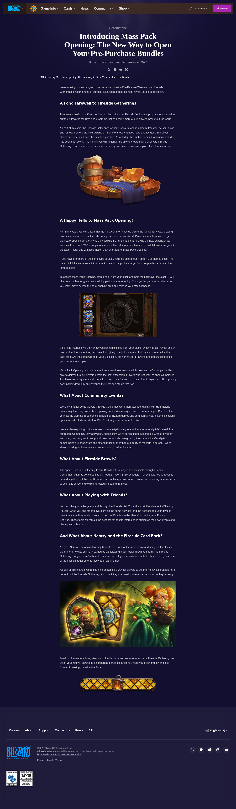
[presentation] (14, 8)
